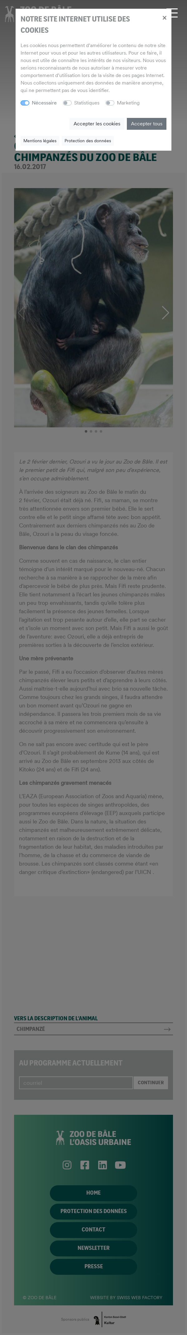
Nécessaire (44, 103)
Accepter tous (146, 124)
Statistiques (86, 103)
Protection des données (88, 140)
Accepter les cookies (97, 124)
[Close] (164, 17)
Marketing (128, 103)
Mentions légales (39, 140)
